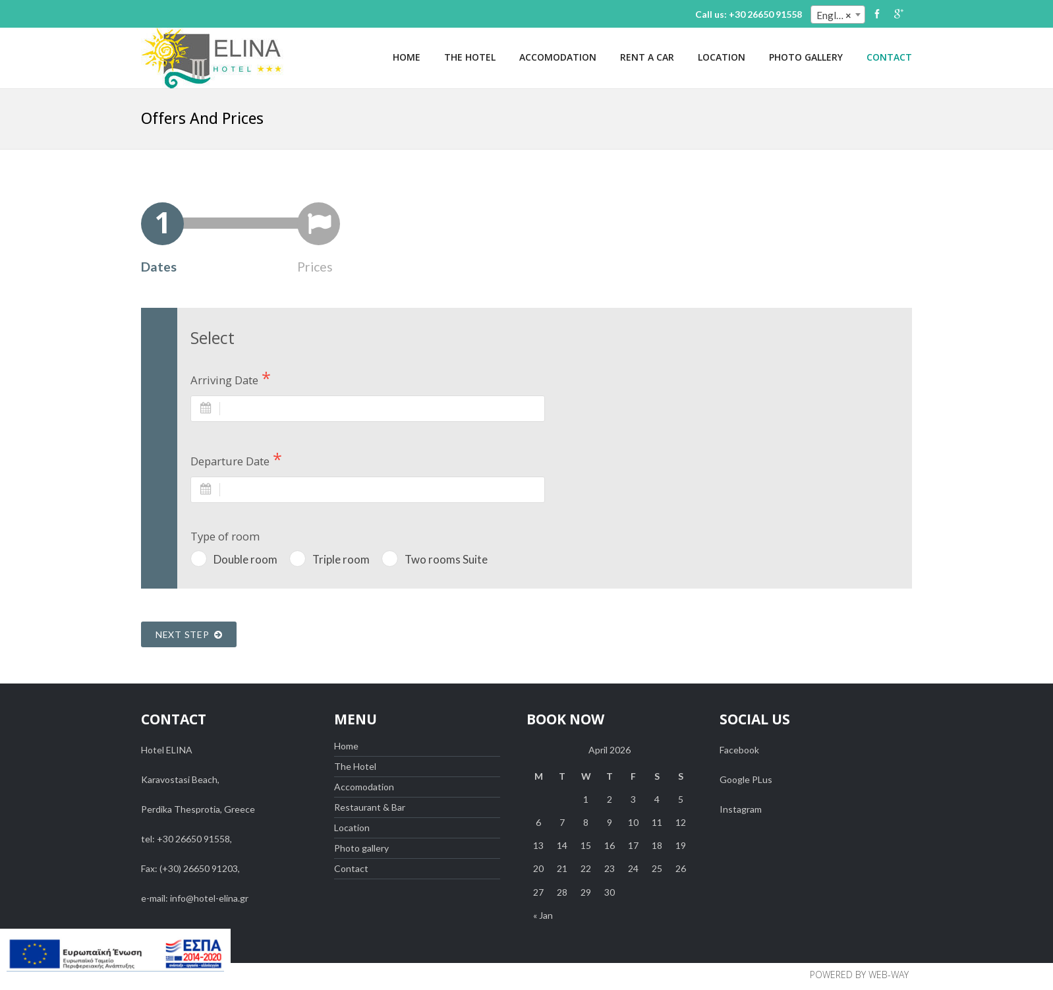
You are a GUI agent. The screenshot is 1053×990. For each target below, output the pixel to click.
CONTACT (889, 57)
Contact (351, 868)
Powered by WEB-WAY (859, 974)
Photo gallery (361, 848)
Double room (245, 559)
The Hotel (355, 766)
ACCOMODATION (557, 57)
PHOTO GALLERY (806, 57)
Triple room (341, 559)
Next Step (189, 634)
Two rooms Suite (446, 559)
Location (352, 827)
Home (346, 745)
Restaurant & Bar (369, 807)
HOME (406, 57)
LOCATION (721, 57)
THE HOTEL (470, 57)
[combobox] (838, 14)
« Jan (543, 915)
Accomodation (364, 786)
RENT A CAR (647, 57)
